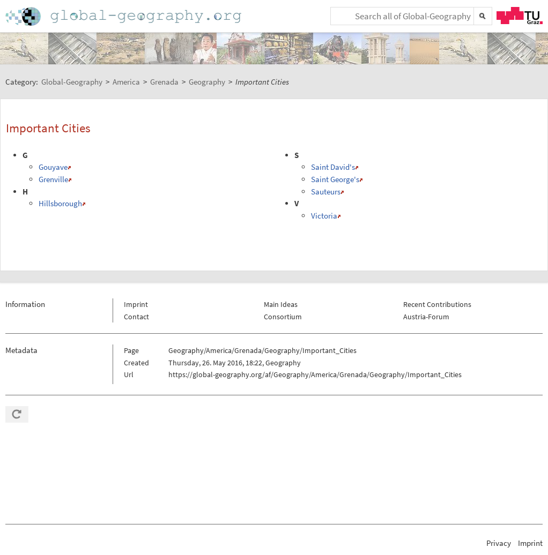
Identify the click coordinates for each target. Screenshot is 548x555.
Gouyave (53, 167)
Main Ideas (281, 304)
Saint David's (333, 167)
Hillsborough (60, 203)
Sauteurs (325, 191)
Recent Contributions (437, 304)
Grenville (53, 179)
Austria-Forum (426, 316)
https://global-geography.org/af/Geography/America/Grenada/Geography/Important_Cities (315, 374)
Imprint (136, 304)
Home (124, 16)
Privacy (498, 543)
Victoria (324, 216)
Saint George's (335, 179)
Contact (136, 316)
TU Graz (520, 15)
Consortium (283, 316)
